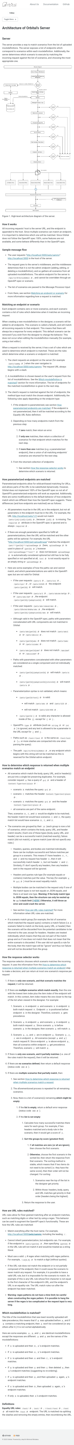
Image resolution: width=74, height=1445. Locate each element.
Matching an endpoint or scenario (47, 293)
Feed (16, 1436)
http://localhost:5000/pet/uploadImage (28, 542)
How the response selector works (47, 468)
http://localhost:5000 (18, 258)
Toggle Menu (9, 19)
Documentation (50, 4)
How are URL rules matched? (39, 910)
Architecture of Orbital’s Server (26, 28)
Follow (12, 13)
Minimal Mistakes (33, 1439)
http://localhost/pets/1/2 (24, 516)
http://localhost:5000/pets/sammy (25, 366)
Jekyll (23, 1439)
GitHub (66, 4)
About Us (34, 4)
